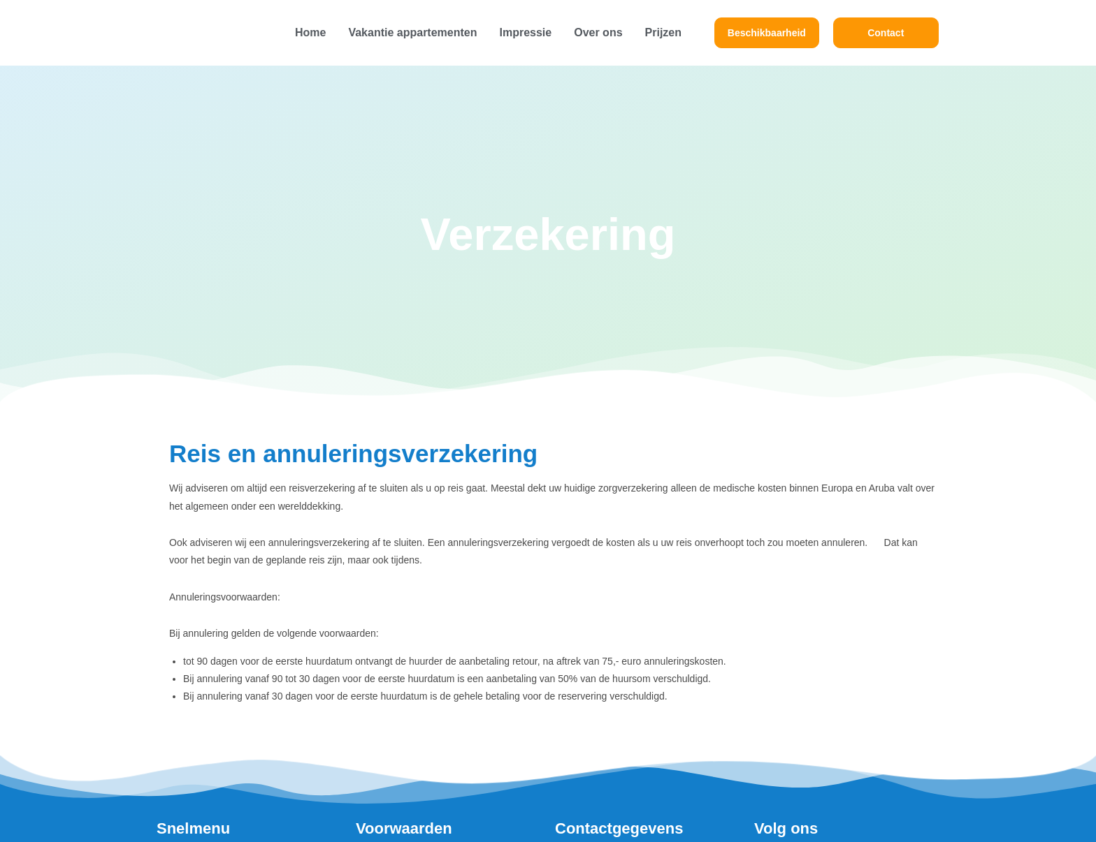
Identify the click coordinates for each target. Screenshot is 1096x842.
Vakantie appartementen (412, 32)
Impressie (525, 32)
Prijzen (663, 32)
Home (310, 32)
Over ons (598, 32)
